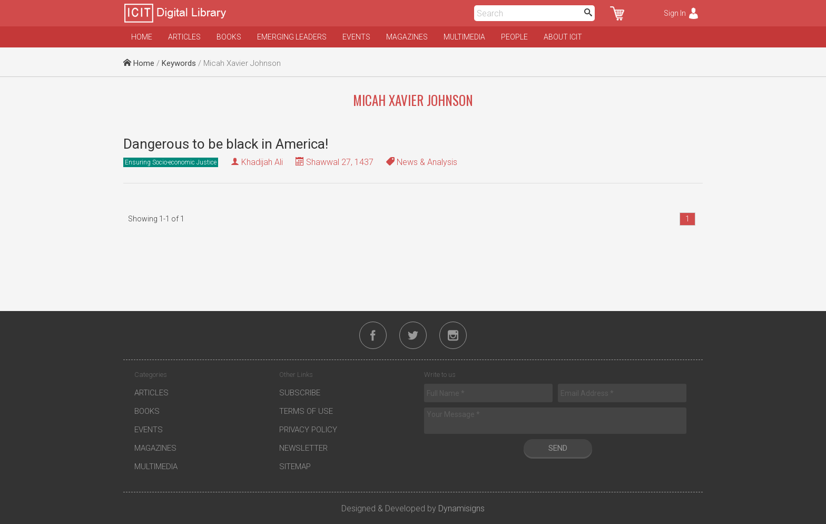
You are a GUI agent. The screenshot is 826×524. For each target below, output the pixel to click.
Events (356, 37)
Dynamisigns (461, 508)
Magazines (407, 37)
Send (557, 448)
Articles (184, 37)
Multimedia (464, 37)
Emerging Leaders (292, 37)
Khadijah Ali (262, 162)
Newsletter (303, 448)
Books (229, 37)
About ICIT (563, 37)
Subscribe (299, 392)
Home (141, 37)
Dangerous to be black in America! (225, 144)
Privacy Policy (308, 429)
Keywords (179, 63)
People (514, 37)
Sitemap (295, 466)
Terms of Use (306, 411)
